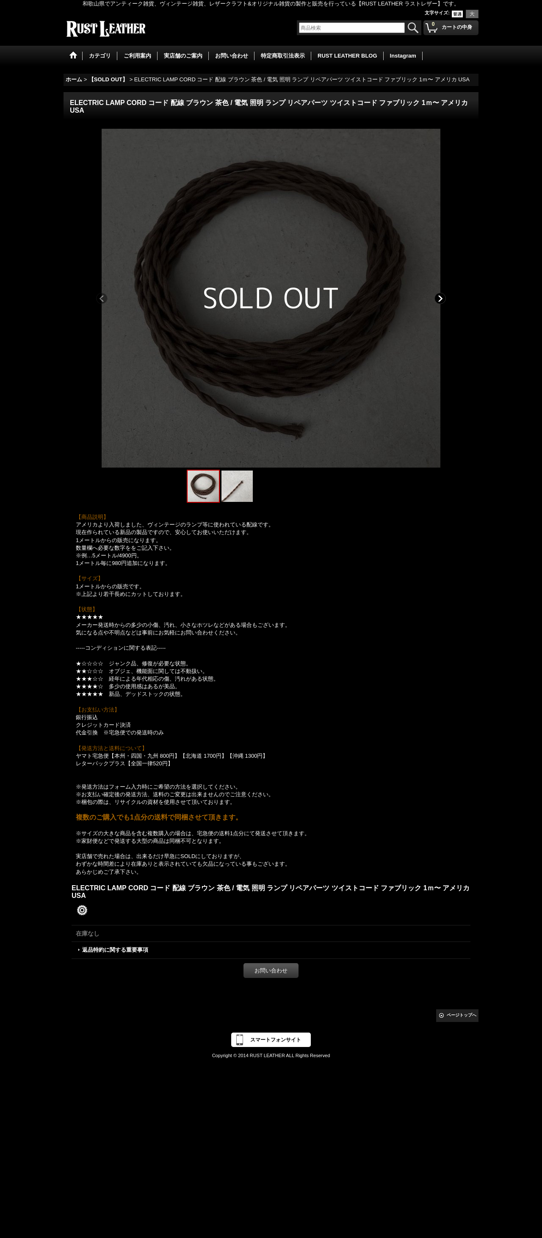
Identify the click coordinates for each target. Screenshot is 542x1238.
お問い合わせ (271, 970)
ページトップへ (461, 1015)
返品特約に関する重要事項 (115, 950)
